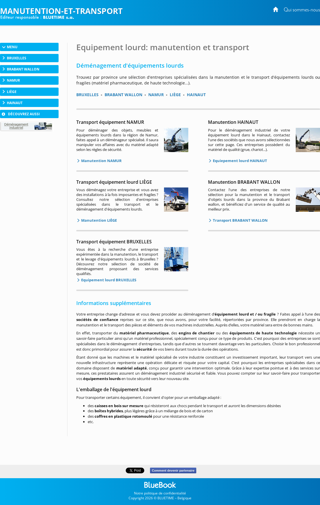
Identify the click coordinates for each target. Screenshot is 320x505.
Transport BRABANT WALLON (240, 220)
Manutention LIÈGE (98, 220)
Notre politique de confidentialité (160, 493)
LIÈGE (175, 94)
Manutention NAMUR (101, 160)
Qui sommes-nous (302, 10)
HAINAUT (196, 94)
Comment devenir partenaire (173, 470)
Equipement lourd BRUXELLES (108, 279)
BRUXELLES (87, 94)
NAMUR (156, 94)
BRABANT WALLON (123, 94)
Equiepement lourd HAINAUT (239, 160)
